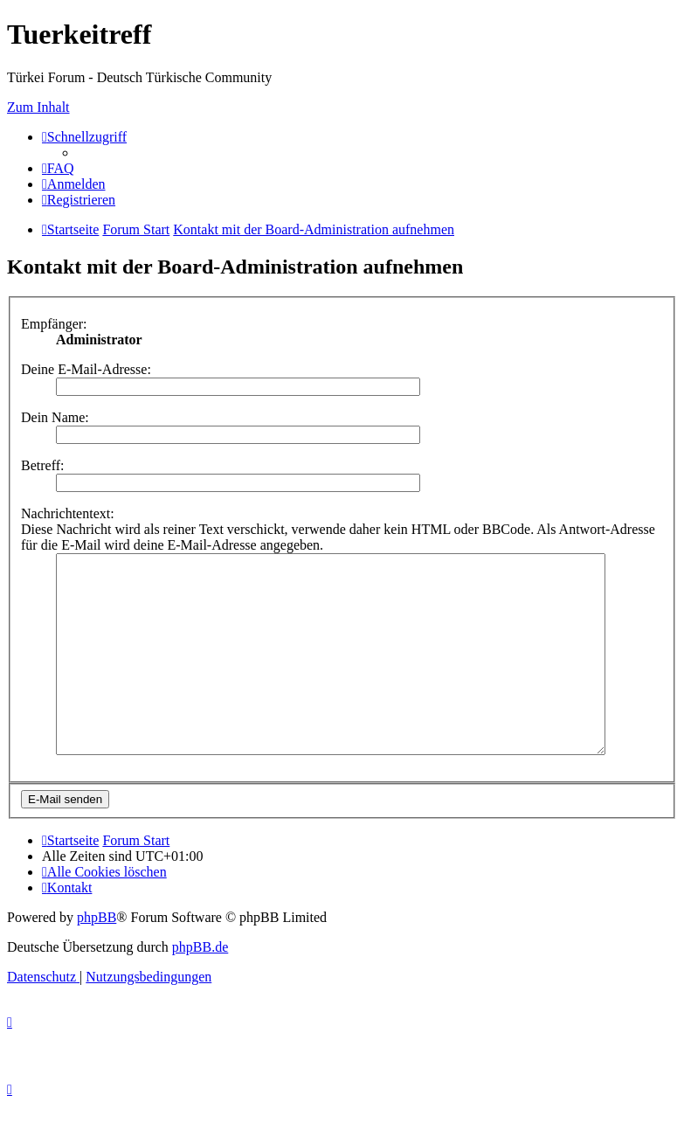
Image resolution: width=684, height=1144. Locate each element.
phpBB (96, 956)
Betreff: (42, 465)
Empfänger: (54, 323)
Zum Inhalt (38, 107)
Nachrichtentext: (67, 513)
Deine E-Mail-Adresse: (86, 369)
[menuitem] (58, 168)
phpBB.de (200, 986)
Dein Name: (55, 417)
